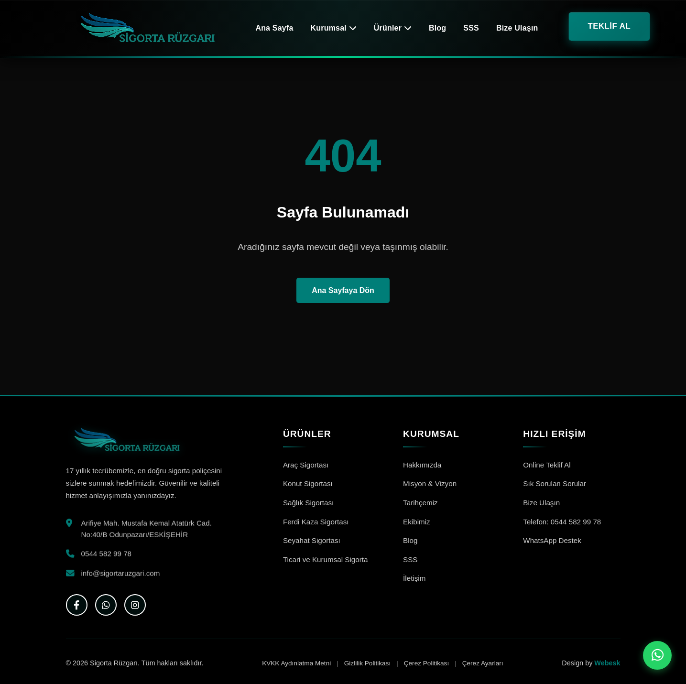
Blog (437, 28)
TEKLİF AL (609, 26)
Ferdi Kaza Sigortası (316, 522)
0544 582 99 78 (106, 555)
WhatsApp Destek (552, 540)
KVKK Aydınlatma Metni (296, 663)
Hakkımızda (422, 465)
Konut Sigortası (308, 483)
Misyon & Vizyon (430, 483)
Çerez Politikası (426, 663)
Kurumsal (334, 28)
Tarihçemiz (420, 503)
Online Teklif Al (546, 465)
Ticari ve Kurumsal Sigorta (325, 559)
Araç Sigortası (305, 465)
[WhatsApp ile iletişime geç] (657, 655)
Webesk (607, 663)
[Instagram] (135, 605)
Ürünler (393, 28)
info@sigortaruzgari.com (120, 574)
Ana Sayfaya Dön (343, 290)
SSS (471, 28)
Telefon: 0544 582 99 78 (562, 522)
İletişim (414, 578)
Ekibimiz (416, 522)
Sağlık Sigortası (308, 503)
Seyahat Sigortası (311, 540)
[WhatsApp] (106, 605)
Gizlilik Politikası (367, 663)
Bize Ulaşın (517, 28)
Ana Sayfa (274, 28)
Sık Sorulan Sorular (554, 483)
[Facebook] (76, 605)
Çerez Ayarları (482, 663)
